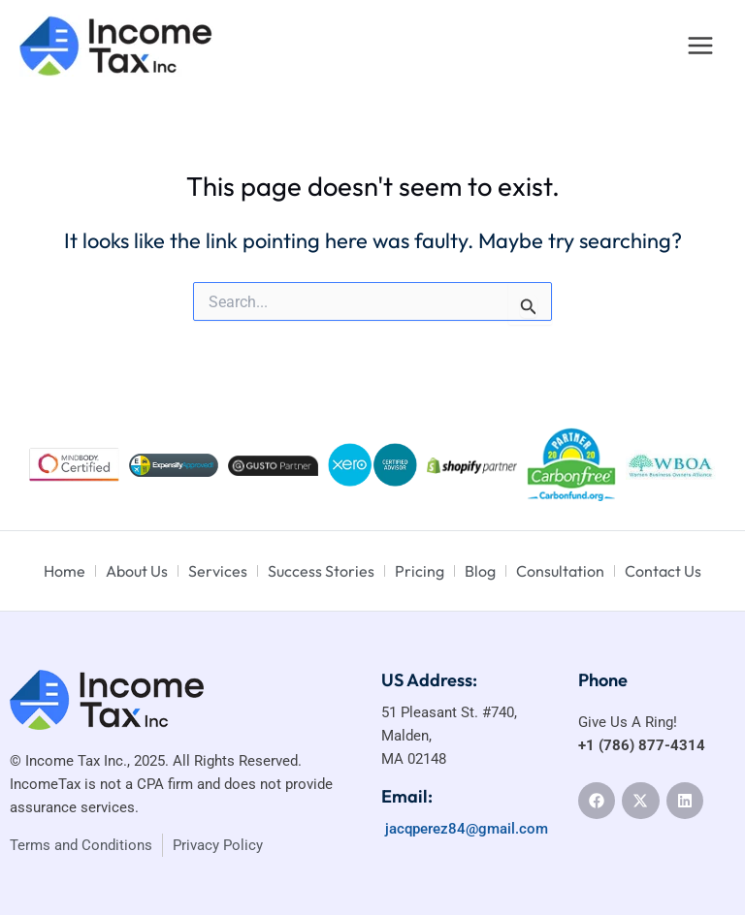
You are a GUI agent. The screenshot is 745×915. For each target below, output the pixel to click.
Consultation (560, 571)
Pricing (419, 571)
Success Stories (321, 571)
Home (64, 571)
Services (217, 571)
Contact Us (663, 571)
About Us (137, 571)
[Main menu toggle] (700, 45)
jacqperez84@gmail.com (464, 828)
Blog (480, 571)
